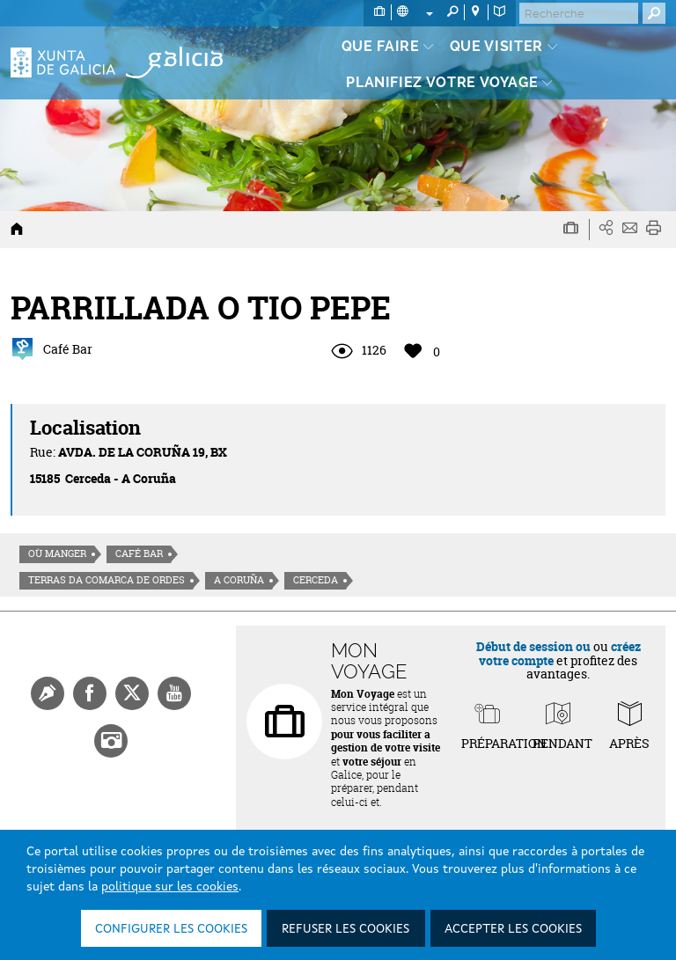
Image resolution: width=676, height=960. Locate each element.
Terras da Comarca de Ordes (106, 580)
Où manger (57, 553)
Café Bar (139, 553)
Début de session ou (533, 646)
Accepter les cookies (513, 929)
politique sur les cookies (170, 887)
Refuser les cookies (345, 929)
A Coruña (239, 580)
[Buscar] (578, 13)
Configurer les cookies (171, 929)
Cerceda (315, 580)
